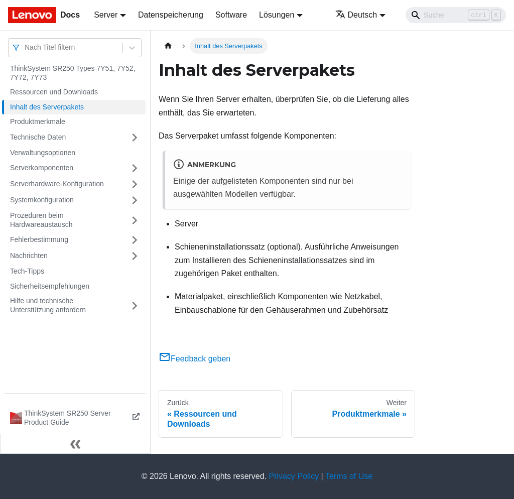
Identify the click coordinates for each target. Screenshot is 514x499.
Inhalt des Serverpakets (47, 107)
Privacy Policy (294, 476)
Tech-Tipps (27, 271)
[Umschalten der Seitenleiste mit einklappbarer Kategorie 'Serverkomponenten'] (134, 168)
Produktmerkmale (37, 121)
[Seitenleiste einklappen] (75, 444)
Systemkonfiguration (42, 200)
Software (231, 15)
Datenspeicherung (170, 15)
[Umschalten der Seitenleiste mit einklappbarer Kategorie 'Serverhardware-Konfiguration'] (134, 184)
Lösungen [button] (276, 15)
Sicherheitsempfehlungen (49, 286)
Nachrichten (29, 256)
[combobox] (26, 47)
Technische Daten (38, 137)
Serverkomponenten (41, 168)
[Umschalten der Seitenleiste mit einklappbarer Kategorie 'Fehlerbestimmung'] (134, 240)
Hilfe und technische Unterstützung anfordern (48, 305)
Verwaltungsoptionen (42, 153)
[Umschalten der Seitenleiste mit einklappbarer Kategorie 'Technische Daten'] (134, 138)
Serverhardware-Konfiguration (57, 184)
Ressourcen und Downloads (54, 92)
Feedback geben (194, 358)
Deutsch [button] (356, 15)
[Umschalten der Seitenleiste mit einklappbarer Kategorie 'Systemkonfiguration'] (134, 200)
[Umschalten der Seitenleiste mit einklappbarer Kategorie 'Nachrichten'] (134, 256)
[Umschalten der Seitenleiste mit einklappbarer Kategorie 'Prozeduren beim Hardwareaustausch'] (134, 220)
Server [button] (105, 15)
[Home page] (168, 46)
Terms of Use (348, 476)
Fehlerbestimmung (39, 239)
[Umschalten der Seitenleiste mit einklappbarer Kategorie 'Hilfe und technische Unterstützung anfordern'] (134, 305)
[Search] (456, 15)
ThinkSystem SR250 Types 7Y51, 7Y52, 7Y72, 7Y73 (73, 72)
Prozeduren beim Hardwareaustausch (41, 219)
